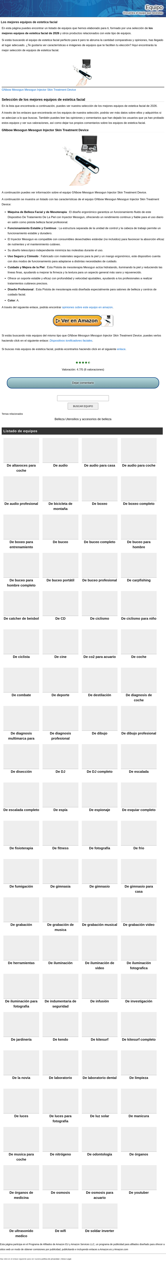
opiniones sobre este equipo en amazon (87, 307)
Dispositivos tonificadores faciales (71, 340)
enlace (121, 349)
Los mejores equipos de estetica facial (29, 22)
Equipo (154, 7)
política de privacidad (50, 1259)
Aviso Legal (66, 1259)
